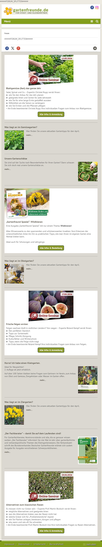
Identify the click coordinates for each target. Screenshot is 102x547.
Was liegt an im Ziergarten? (18, 401)
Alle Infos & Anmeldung (51, 114)
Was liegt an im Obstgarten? (19, 260)
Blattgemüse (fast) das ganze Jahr (23, 88)
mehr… (29, 135)
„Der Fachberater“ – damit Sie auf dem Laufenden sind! (32, 433)
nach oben (91, 544)
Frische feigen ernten (17, 324)
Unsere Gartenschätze (15, 158)
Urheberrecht (40, 544)
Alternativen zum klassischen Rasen (24, 504)
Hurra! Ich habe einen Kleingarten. (22, 362)
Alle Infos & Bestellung (51, 247)
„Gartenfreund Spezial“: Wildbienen (24, 221)
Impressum (9, 544)
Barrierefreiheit (56, 544)
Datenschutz (24, 544)
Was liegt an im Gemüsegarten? (20, 127)
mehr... (7, 452)
